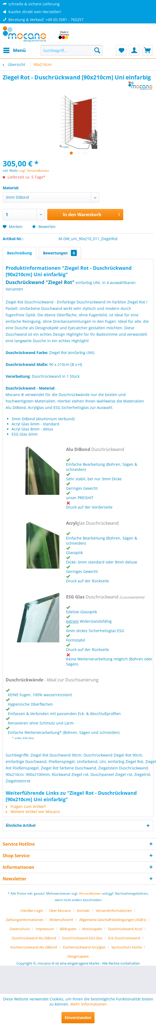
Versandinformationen (114, 910)
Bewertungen (60, 253)
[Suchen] (97, 50)
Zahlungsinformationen (24, 919)
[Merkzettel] (121, 50)
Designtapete (78, 956)
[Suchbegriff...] (72, 50)
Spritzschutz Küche (126, 947)
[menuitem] (14, 50)
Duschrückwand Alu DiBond (34, 938)
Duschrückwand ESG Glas (82, 938)
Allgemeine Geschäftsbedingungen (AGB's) (112, 919)
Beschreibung (19, 252)
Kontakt (83, 910)
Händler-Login (31, 910)
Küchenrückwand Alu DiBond (33, 947)
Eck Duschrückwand (124, 938)
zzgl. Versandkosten (34, 170)
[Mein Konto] (134, 50)
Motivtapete (92, 928)
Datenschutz (20, 928)
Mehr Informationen (88, 1004)
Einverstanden (78, 1017)
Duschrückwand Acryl (125, 928)
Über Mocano (60, 910)
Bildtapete (68, 928)
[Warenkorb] (147, 50)
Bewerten (44, 226)
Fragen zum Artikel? (26, 806)
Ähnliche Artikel (20, 825)
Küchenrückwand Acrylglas (84, 947)
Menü (14, 49)
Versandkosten (90, 893)
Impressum (45, 928)
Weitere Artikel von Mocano (33, 811)
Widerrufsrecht (61, 919)
